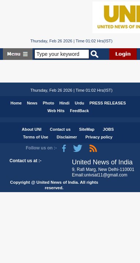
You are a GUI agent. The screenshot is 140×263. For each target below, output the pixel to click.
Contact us (60, 129)
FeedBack (79, 110)
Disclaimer (67, 137)
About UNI (31, 129)
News (32, 103)
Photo (48, 103)
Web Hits (56, 110)
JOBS (108, 129)
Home (16, 103)
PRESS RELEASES (108, 103)
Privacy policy (99, 137)
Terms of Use (35, 137)
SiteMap (86, 129)
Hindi (65, 103)
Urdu (79, 103)
